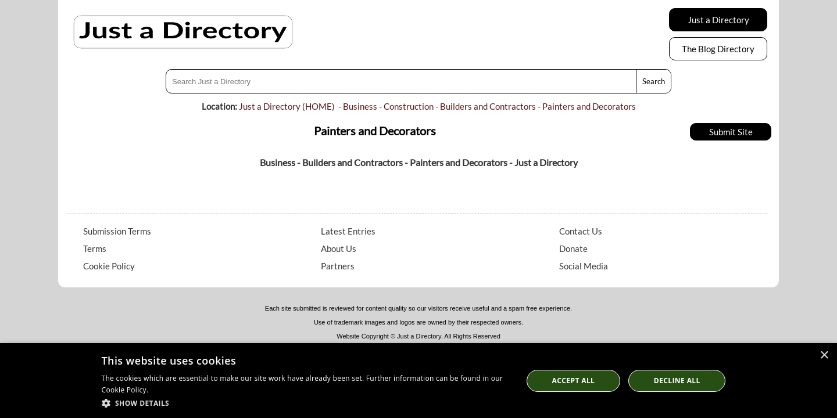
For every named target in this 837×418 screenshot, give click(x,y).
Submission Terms (117, 231)
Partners (338, 266)
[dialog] (418, 380)
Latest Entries (348, 231)
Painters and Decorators (589, 106)
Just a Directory (718, 20)
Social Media (583, 266)
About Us (338, 248)
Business (360, 106)
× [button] (824, 355)
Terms (94, 248)
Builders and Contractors (488, 106)
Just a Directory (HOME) (287, 106)
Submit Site (731, 132)
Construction (409, 106)
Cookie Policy (109, 266)
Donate (573, 248)
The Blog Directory (718, 49)
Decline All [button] (677, 380)
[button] (306, 402)
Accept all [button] (573, 380)
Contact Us (580, 231)
